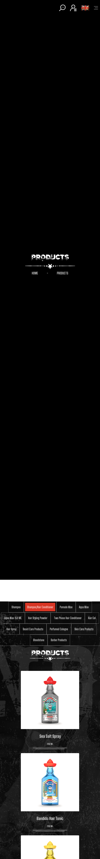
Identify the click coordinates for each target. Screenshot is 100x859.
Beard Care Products (33, 629)
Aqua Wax (84, 607)
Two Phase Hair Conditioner (68, 618)
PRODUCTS (62, 273)
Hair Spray (11, 629)
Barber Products (59, 640)
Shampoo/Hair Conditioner (40, 607)
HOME (35, 273)
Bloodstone (38, 640)
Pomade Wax (66, 607)
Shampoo (16, 607)
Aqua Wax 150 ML (13, 618)
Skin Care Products (84, 629)
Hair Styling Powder (37, 618)
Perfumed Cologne (59, 629)
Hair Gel (92, 618)
